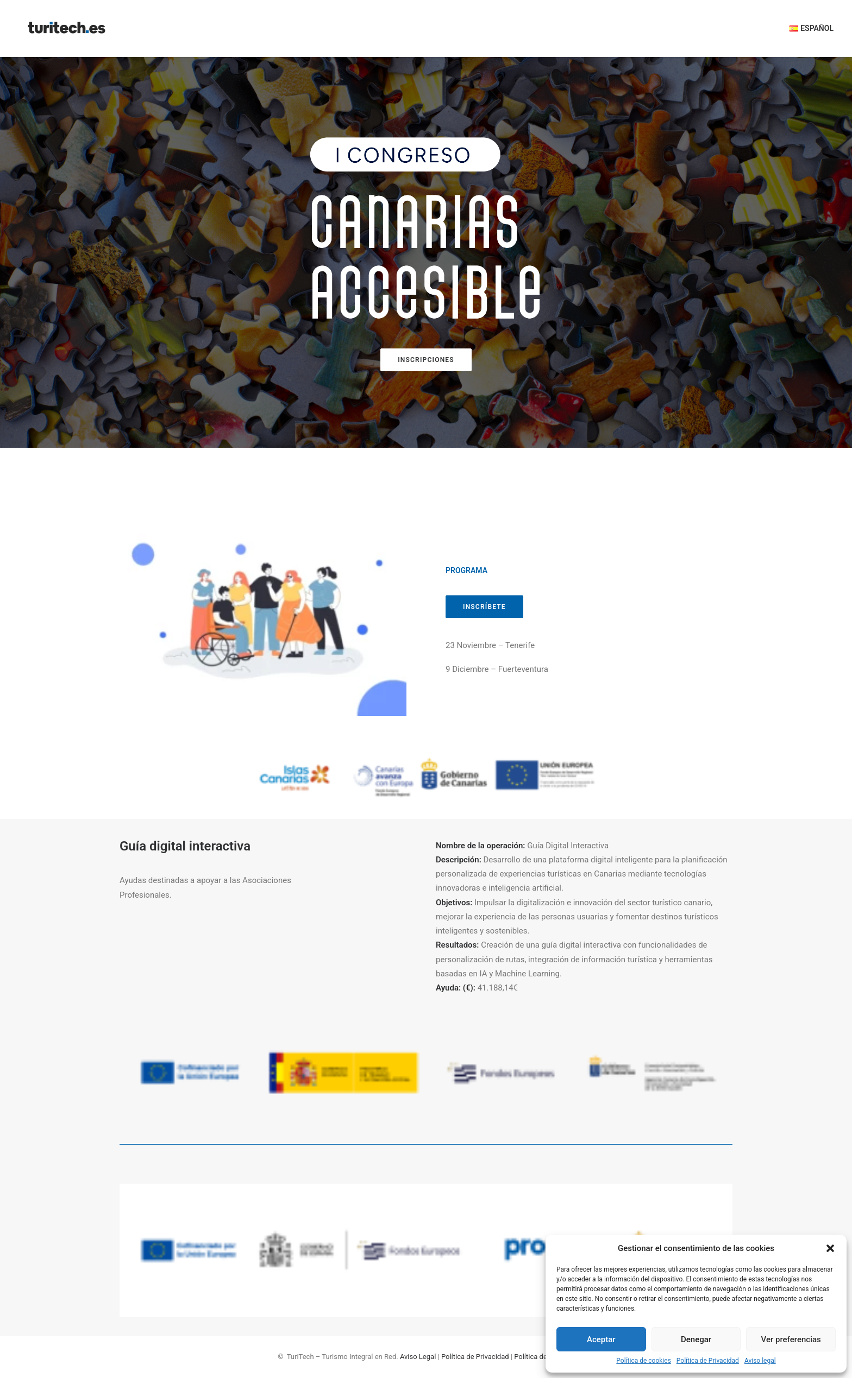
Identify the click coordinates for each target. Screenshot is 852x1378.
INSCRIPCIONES (426, 360)
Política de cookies (643, 1360)
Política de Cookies (544, 1356)
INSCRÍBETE (484, 607)
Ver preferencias (791, 1339)
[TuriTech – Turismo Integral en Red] (66, 28)
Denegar (696, 1339)
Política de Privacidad (707, 1360)
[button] (830, 1248)
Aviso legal (760, 1360)
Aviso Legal (418, 1356)
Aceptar (601, 1339)
